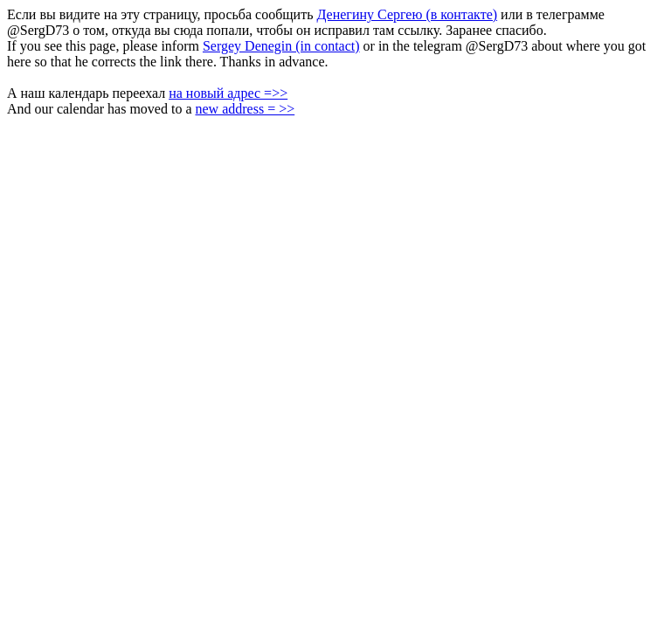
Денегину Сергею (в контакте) (406, 14)
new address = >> (244, 108)
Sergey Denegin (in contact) (281, 45)
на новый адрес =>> (228, 93)
